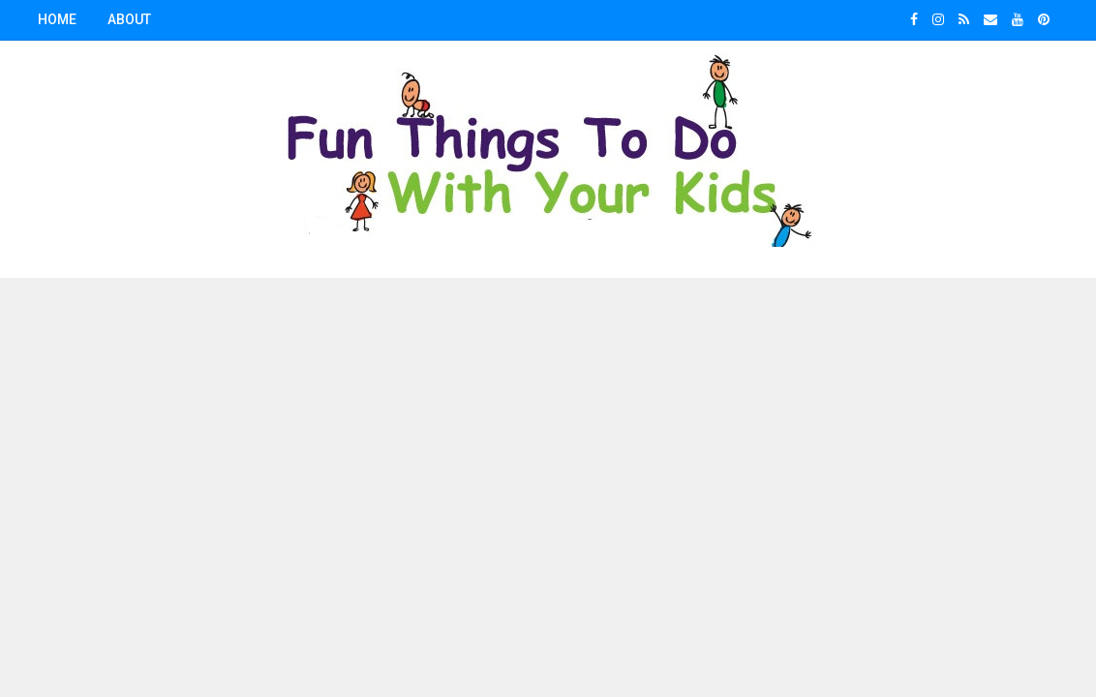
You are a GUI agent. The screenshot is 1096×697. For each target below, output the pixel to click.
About (129, 19)
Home (57, 19)
